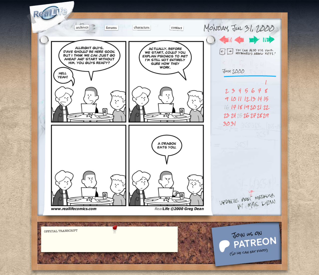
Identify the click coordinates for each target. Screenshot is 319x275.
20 (253, 107)
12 (246, 99)
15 (265, 99)
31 (233, 123)
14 (259, 99)
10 (233, 99)
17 (233, 107)
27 (253, 115)
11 (240, 99)
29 (266, 115)
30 (226, 123)
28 (259, 115)
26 (246, 115)
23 (227, 115)
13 (253, 99)
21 (259, 107)
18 (240, 107)
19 (246, 107)
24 (233, 115)
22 (265, 107)
